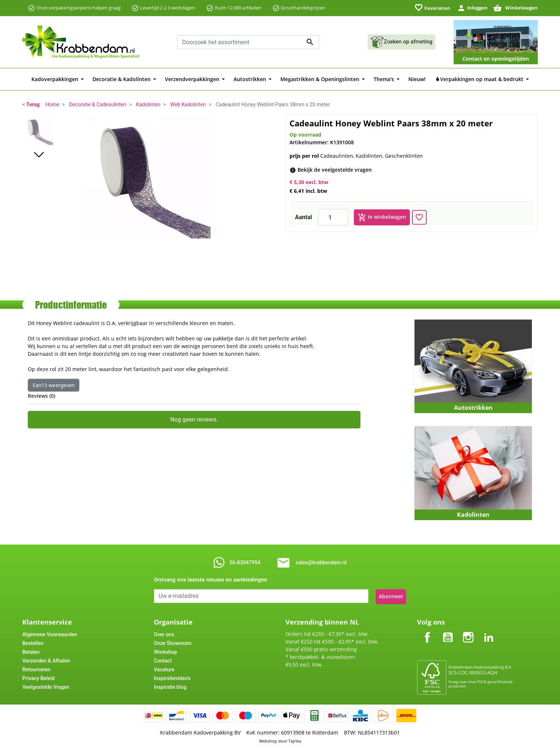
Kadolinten (148, 104)
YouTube (447, 630)
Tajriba (294, 740)
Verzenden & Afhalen (46, 660)
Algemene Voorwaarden (49, 633)
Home (52, 104)
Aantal (303, 217)
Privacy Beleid (38, 677)
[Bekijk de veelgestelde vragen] (335, 169)
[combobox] (248, 42)
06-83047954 (245, 562)
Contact (163, 660)
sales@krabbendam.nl (321, 562)
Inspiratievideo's (172, 677)
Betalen (30, 651)
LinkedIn (488, 630)
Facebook (427, 630)
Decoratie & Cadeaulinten (97, 104)
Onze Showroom (173, 642)
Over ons (164, 633)
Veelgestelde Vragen (45, 686)
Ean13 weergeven (54, 385)
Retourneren (36, 668)
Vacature (164, 668)
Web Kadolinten (188, 104)
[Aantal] (333, 217)
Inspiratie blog (170, 686)
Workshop (165, 651)
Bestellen (32, 642)
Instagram (468, 630)
